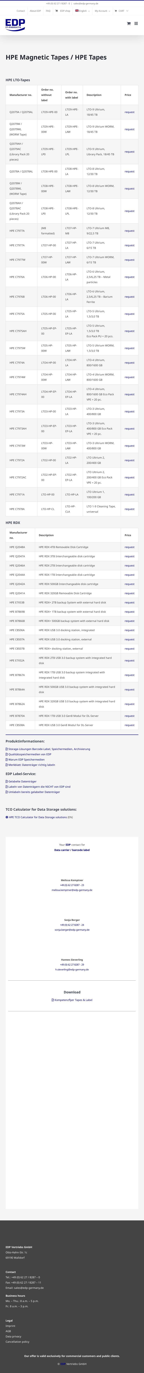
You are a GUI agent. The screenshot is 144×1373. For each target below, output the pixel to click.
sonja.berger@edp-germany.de (72, 929)
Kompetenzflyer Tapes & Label (73, 1000)
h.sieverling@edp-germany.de (72, 969)
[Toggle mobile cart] (129, 23)
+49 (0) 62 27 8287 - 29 (72, 964)
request (129, 112)
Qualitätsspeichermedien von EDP (29, 754)
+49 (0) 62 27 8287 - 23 (72, 885)
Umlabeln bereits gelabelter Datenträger (34, 792)
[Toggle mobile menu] (136, 23)
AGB (8, 1331)
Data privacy (13, 1336)
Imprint (10, 1326)
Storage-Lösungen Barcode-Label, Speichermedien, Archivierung (49, 749)
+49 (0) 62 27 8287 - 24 (72, 925)
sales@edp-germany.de (86, 3)
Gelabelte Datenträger (22, 781)
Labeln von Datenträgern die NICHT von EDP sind (39, 786)
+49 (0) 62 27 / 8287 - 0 (58, 3)
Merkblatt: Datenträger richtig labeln (31, 765)
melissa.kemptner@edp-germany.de (72, 890)
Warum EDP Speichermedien (26, 759)
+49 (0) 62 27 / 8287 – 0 (25, 1277)
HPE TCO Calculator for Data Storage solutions (38, 817)
